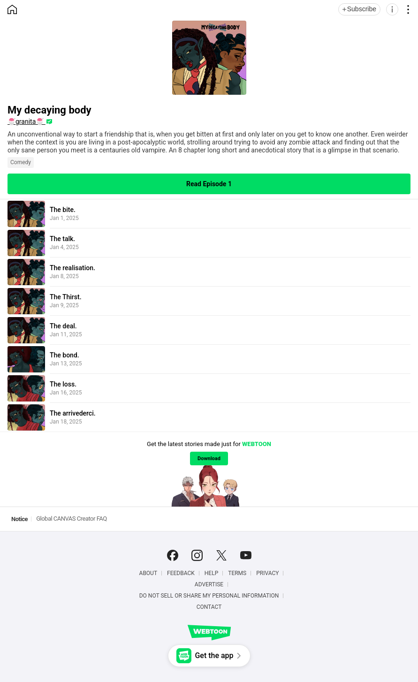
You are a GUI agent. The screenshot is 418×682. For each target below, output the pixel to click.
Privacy (267, 573)
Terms (237, 573)
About (148, 573)
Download (209, 458)
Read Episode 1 (209, 184)
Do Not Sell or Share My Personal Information (209, 595)
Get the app (214, 655)
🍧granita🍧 (27, 121)
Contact (209, 607)
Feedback (181, 573)
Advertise (209, 584)
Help (211, 573)
